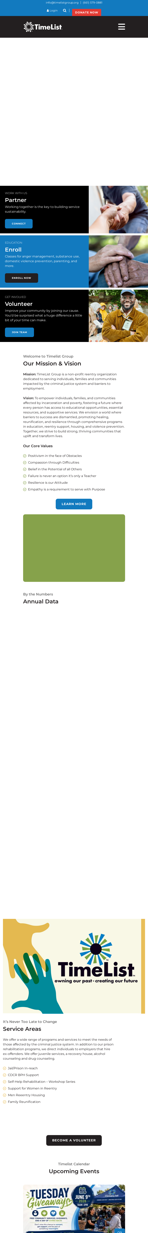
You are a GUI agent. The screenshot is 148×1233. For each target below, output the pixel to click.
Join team (19, 332)
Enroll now (21, 277)
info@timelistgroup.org (62, 2)
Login (52, 10)
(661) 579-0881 (92, 2)
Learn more (74, 504)
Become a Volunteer (74, 1140)
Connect (19, 223)
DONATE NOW (86, 12)
